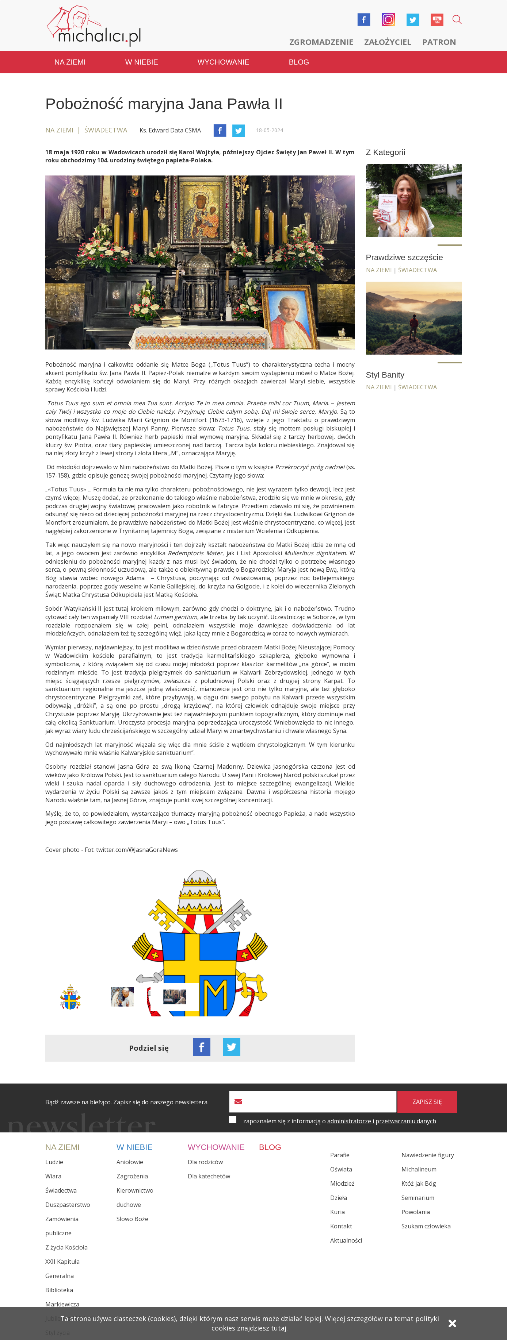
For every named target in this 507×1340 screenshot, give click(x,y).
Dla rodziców (205, 1162)
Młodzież (342, 1183)
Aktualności (346, 1240)
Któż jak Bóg (418, 1183)
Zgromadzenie (321, 41)
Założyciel (387, 41)
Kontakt (341, 1226)
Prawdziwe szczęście (404, 257)
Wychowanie (223, 62)
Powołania (415, 1212)
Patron (439, 41)
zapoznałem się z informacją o (339, 1121)
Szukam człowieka (426, 1226)
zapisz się (427, 1102)
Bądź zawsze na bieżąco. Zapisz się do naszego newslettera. (127, 1102)
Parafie (340, 1155)
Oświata (341, 1169)
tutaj (278, 1328)
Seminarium (417, 1198)
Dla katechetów (209, 1176)
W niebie (141, 62)
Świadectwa (417, 270)
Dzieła (338, 1198)
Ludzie (54, 1162)
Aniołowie (130, 1162)
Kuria (337, 1212)
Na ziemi (70, 62)
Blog (299, 62)
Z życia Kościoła (66, 1247)
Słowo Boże (132, 1219)
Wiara (53, 1176)
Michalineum (419, 1169)
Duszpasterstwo (67, 1205)
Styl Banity (385, 374)
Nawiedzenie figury (427, 1155)
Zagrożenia (132, 1176)
